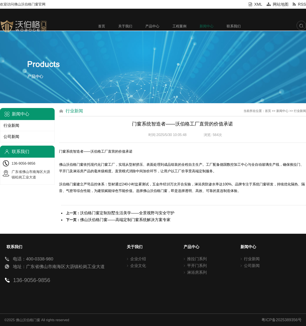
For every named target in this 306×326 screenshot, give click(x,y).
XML (255, 4)
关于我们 (125, 38)
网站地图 (278, 4)
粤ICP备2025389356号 (281, 320)
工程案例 (179, 38)
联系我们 (234, 38)
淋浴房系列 (197, 272)
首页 (101, 38)
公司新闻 (11, 136)
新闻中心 (207, 38)
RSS (299, 4)
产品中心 (152, 38)
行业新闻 (11, 125)
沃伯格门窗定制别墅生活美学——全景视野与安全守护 (127, 213)
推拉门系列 (197, 259)
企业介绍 (138, 259)
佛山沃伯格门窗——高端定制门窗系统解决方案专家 (125, 220)
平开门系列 (197, 265)
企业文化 (138, 265)
